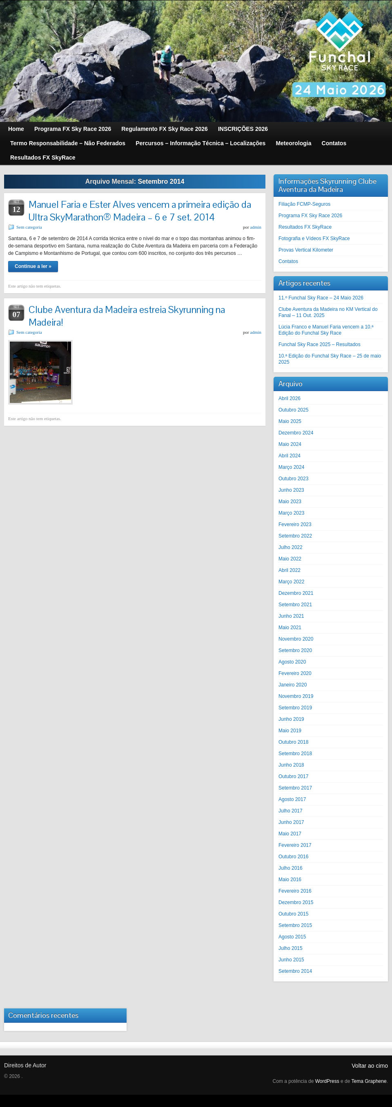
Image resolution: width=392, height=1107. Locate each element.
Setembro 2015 (295, 925)
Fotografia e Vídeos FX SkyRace (314, 238)
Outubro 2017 (293, 776)
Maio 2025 (289, 421)
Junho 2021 (291, 616)
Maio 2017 (289, 834)
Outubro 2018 (293, 742)
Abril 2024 (289, 456)
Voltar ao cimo (370, 1065)
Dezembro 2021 (295, 593)
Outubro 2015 (293, 914)
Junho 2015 (291, 960)
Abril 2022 (289, 570)
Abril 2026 (289, 398)
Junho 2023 (291, 490)
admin (256, 227)
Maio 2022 (289, 559)
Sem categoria (29, 227)
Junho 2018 (291, 765)
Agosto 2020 (292, 662)
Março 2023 (291, 513)
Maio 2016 (289, 879)
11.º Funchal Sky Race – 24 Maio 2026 (320, 298)
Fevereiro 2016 (295, 891)
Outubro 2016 (293, 857)
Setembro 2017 (295, 788)
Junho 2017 (291, 822)
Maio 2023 (289, 501)
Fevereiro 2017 (295, 845)
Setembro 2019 (295, 708)
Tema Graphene (369, 1081)
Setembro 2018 (295, 753)
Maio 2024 (289, 444)
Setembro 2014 (295, 971)
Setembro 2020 (295, 650)
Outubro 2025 (293, 410)
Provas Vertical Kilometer (305, 250)
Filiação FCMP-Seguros (304, 204)
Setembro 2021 (295, 605)
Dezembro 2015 (295, 902)
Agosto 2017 (292, 799)
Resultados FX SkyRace (305, 227)
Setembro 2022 (295, 536)
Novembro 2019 (295, 696)
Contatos (288, 261)
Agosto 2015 (292, 937)
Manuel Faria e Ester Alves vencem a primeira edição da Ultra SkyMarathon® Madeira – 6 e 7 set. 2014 (140, 210)
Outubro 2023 (293, 479)
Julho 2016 (290, 868)
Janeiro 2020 (292, 685)
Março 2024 (291, 467)
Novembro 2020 (295, 639)
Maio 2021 (289, 627)
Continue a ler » (33, 266)
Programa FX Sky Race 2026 (310, 215)
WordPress (327, 1081)
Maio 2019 (289, 731)
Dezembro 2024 (295, 433)
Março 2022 (291, 582)
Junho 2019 (291, 719)
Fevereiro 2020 (295, 673)
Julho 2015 (290, 948)
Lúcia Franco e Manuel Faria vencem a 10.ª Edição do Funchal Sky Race (326, 330)
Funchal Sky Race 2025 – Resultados (319, 344)
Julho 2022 (290, 547)
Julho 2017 (290, 811)
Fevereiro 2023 (295, 524)
